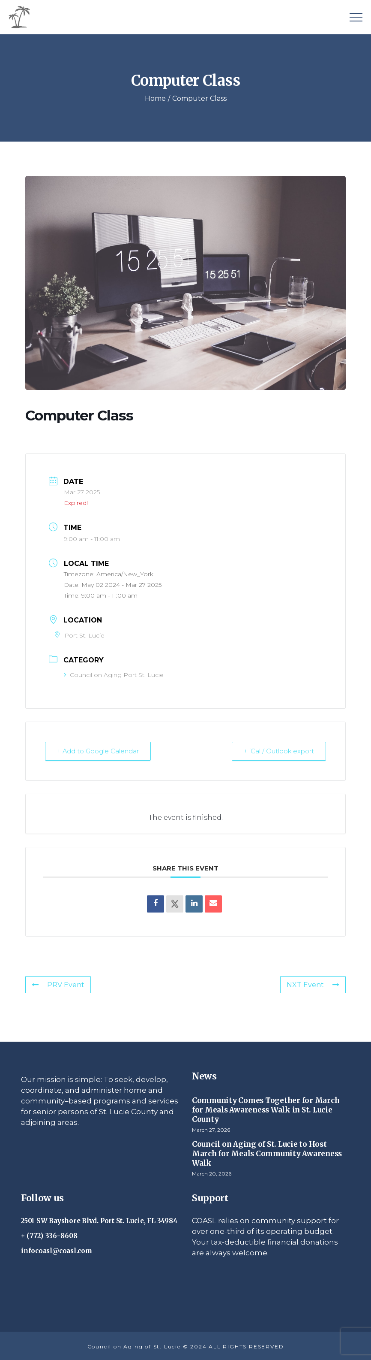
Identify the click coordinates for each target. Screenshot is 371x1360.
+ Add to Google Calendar (98, 751)
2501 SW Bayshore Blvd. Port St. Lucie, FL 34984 (99, 1220)
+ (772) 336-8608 (49, 1235)
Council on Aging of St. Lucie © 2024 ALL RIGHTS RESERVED (185, 1346)
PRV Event (58, 984)
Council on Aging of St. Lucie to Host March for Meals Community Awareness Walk (267, 1153)
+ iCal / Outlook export (278, 751)
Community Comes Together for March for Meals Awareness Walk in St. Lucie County (265, 1109)
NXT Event (313, 984)
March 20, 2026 (211, 1173)
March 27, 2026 (211, 1129)
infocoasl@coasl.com (56, 1250)
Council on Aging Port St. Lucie (114, 675)
